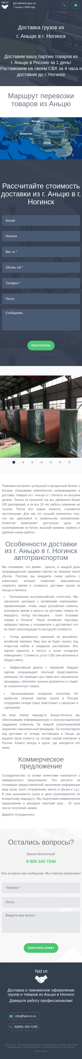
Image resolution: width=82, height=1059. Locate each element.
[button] (13, 462)
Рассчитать (41, 345)
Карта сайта (41, 1051)
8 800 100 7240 (41, 861)
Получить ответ (41, 948)
